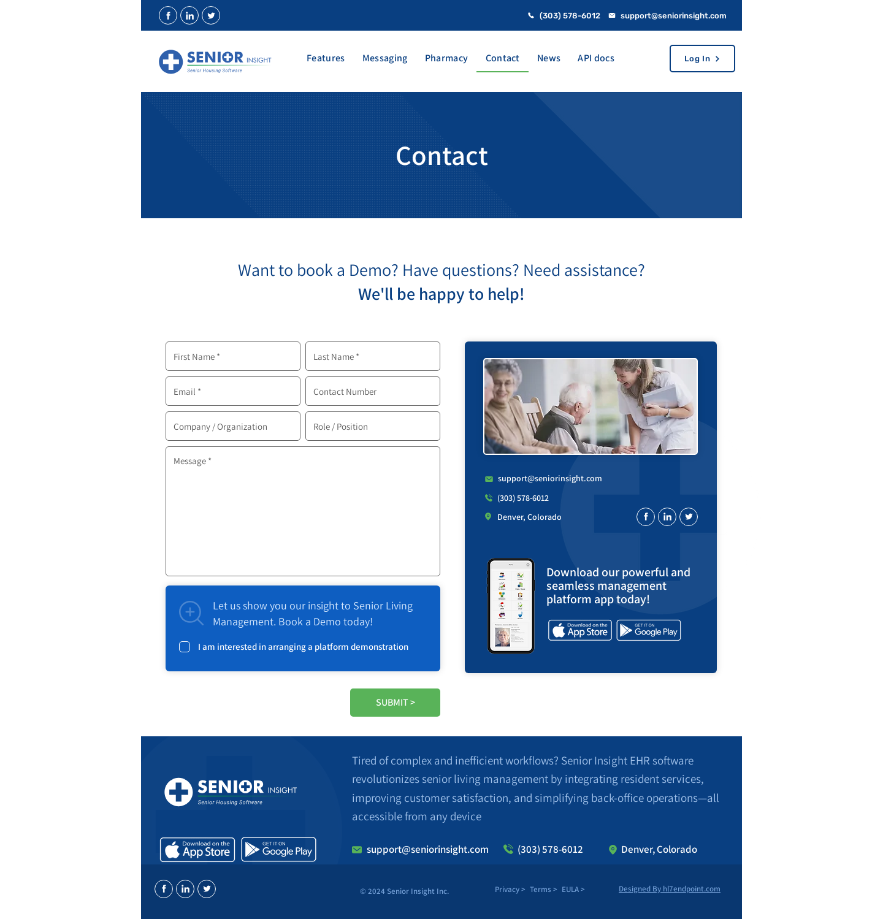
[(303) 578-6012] (567, 15)
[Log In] (702, 58)
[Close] (168, 15)
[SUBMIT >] (395, 702)
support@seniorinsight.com (550, 478)
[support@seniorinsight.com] (671, 15)
